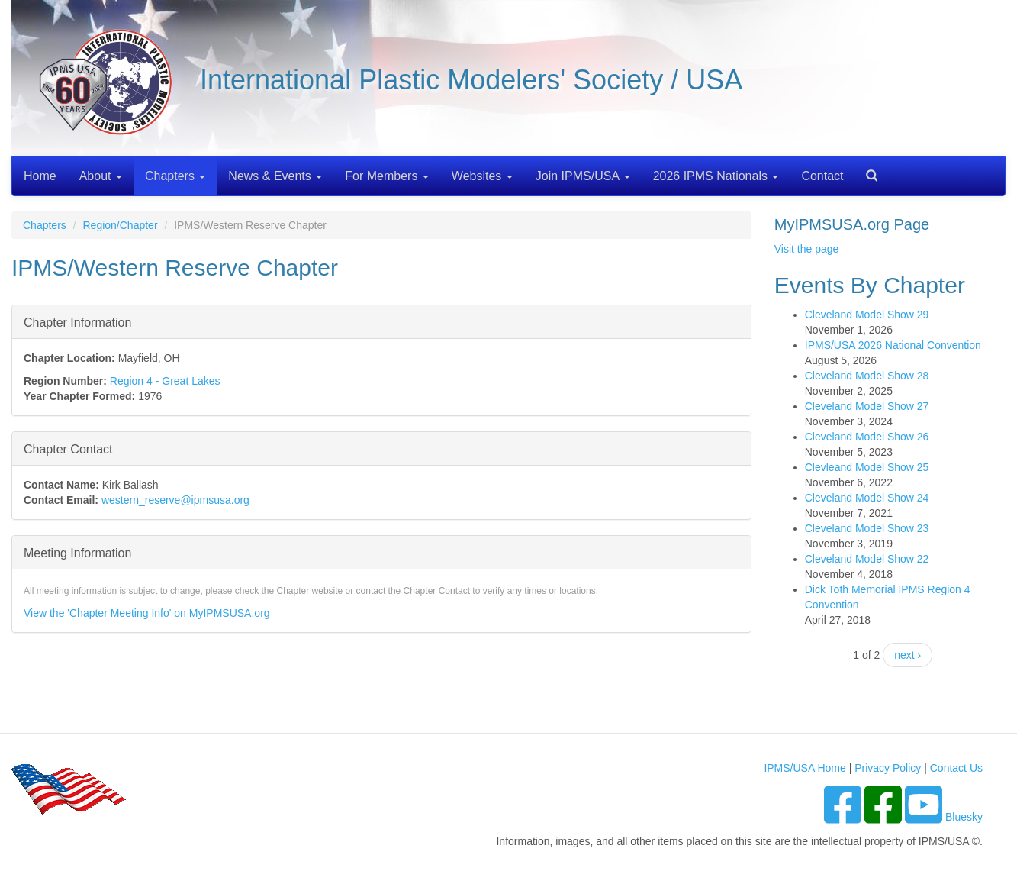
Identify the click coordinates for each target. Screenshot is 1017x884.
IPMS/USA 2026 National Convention (893, 345)
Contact (822, 175)
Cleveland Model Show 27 (867, 406)
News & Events (275, 175)
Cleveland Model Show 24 (867, 498)
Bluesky (964, 817)
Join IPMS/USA (583, 175)
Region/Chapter (119, 225)
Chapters (175, 175)
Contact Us (956, 768)
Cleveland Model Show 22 (867, 559)
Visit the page (806, 249)
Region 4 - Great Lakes (165, 381)
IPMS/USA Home (804, 768)
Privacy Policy (887, 768)
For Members (387, 175)
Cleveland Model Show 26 (867, 437)
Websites (482, 175)
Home (40, 175)
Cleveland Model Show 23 (867, 528)
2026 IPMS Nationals (716, 175)
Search (865, 170)
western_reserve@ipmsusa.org (175, 500)
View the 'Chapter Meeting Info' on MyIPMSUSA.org (147, 613)
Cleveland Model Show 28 (867, 375)
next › (907, 655)
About (100, 175)
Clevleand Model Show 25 (867, 467)
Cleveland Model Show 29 (867, 314)
